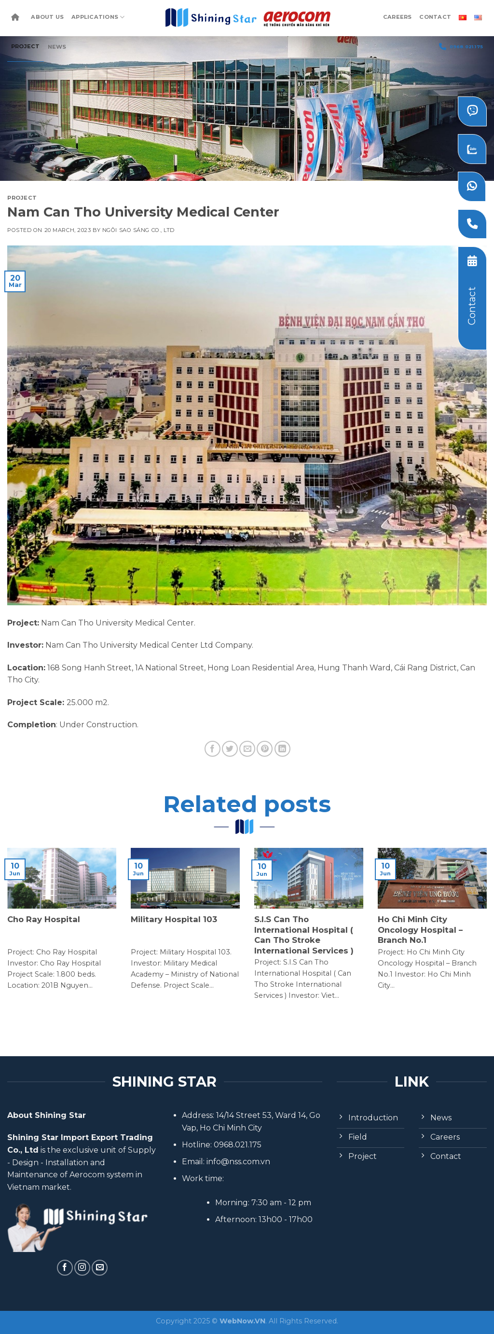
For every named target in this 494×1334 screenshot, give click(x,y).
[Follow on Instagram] (82, 1268)
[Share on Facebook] (212, 749)
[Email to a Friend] (247, 749)
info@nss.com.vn (238, 1161)
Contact (435, 17)
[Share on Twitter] (230, 749)
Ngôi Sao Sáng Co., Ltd (138, 230)
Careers (397, 17)
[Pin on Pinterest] (265, 749)
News (57, 46)
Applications (97, 17)
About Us (47, 17)
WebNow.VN (242, 1321)
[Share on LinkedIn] (282, 749)
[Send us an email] (100, 1268)
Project (25, 46)
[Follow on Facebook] (65, 1268)
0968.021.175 (461, 46)
